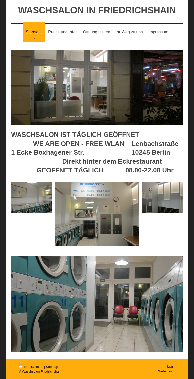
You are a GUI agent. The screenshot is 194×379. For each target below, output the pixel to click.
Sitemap (52, 367)
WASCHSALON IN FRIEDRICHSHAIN (97, 10)
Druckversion (31, 367)
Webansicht (166, 371)
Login (171, 366)
